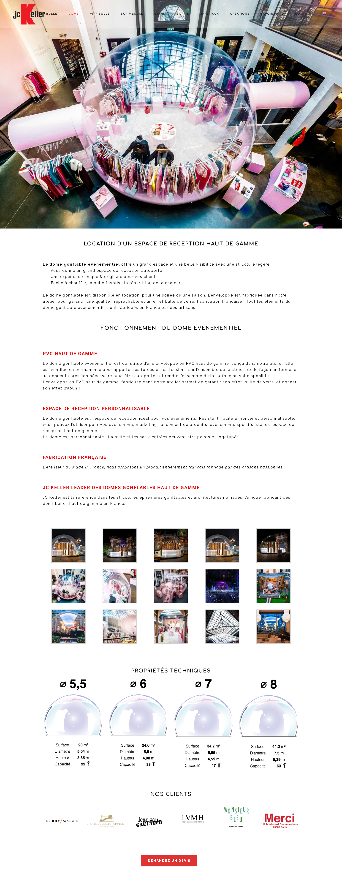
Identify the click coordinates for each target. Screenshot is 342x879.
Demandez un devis (169, 861)
